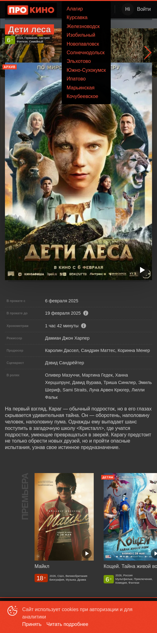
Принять (32, 624)
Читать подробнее (68, 624)
